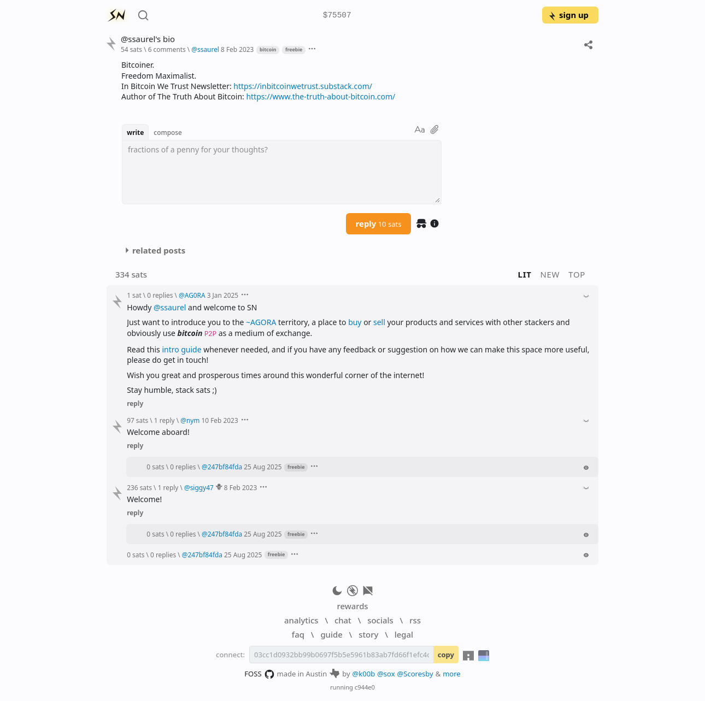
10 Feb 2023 (220, 420)
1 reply (164, 420)
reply (379, 223)
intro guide (181, 349)
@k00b (363, 674)
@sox (386, 674)
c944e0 (365, 687)
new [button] (550, 274)
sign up (568, 14)
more (452, 674)
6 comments (167, 49)
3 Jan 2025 (222, 295)
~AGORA (261, 322)
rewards (352, 605)
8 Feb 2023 (237, 49)
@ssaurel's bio (148, 39)
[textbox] (282, 172)
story (368, 634)
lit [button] (525, 274)
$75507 (337, 15)
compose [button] (168, 132)
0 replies (160, 295)
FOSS (259, 674)
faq (298, 634)
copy (446, 654)
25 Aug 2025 (262, 466)
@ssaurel (170, 307)
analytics (301, 620)
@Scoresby (415, 674)
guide (331, 634)
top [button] (576, 274)
